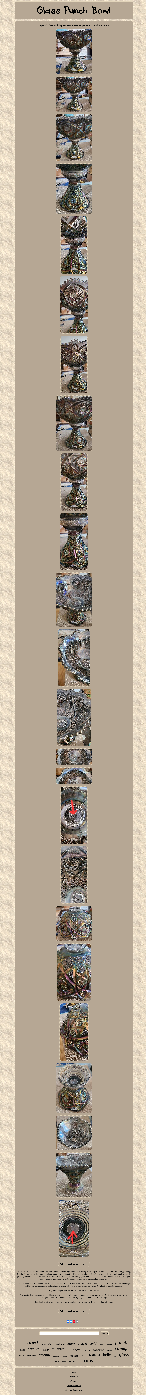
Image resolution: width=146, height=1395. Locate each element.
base (72, 1361)
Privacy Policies (74, 1385)
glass (124, 1354)
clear (46, 1349)
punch (121, 1342)
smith (93, 1343)
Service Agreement (74, 1390)
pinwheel (31, 1355)
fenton (109, 1344)
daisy (64, 1362)
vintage (121, 1348)
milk (57, 1362)
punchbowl (98, 1349)
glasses (87, 1350)
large (83, 1355)
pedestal (60, 1344)
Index (74, 1372)
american (59, 1349)
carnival (34, 1349)
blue (115, 1356)
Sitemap (74, 1377)
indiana (64, 1356)
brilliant (94, 1355)
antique (75, 1349)
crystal (44, 1354)
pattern (56, 1356)
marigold (82, 1344)
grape (22, 1345)
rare (21, 1355)
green (102, 1344)
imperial (74, 1356)
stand (71, 1343)
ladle (107, 1354)
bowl (33, 1343)
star (79, 1362)
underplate (47, 1344)
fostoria (109, 1350)
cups (88, 1360)
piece (22, 1349)
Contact (74, 1381)
